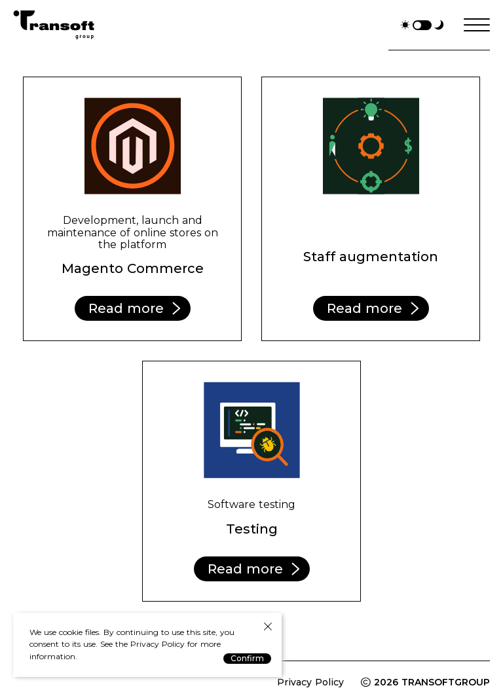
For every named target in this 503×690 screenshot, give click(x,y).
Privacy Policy (310, 682)
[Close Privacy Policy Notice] (268, 627)
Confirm (247, 658)
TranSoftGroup (53, 25)
